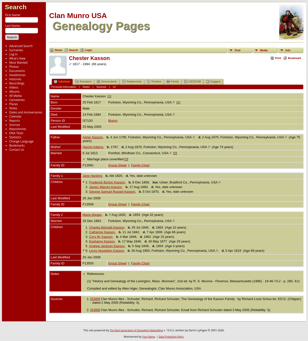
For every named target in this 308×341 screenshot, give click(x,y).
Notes (13, 108)
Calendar (15, 116)
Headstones (17, 75)
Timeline (154, 81)
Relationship (132, 81)
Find (237, 50)
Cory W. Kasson (101, 237)
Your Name (148, 336)
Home (58, 50)
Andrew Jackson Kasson (106, 246)
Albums (14, 92)
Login (88, 50)
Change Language (21, 141)
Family (173, 81)
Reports (14, 121)
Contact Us (16, 150)
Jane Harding (92, 176)
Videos (13, 87)
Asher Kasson (92, 137)
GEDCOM (192, 81)
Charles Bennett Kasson (106, 227)
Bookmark (294, 58)
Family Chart (140, 165)
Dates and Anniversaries (25, 112)
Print (278, 58)
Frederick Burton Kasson (107, 182)
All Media (15, 96)
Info (288, 50)
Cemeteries (17, 100)
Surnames (16, 50)
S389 (95, 299)
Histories (15, 79)
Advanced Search (21, 46)
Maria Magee (92, 215)
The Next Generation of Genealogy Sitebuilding (136, 330)
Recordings (16, 83)
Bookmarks (17, 145)
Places (13, 104)
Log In (13, 54)
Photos (14, 67)
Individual (62, 81)
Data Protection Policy (171, 336)
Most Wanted (18, 62)
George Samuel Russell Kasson (112, 191)
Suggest (213, 81)
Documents (17, 71)
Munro (112, 120)
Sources (14, 125)
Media (264, 50)
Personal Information (63, 86)
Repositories (17, 129)
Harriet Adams (92, 147)
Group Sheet (117, 165)
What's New (17, 58)
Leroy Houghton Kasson (106, 250)
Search (16, 7)
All (114, 86)
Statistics (15, 137)
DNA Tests (16, 133)
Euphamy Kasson (101, 241)
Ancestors (83, 81)
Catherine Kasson (102, 232)
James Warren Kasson (105, 187)
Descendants (107, 81)
